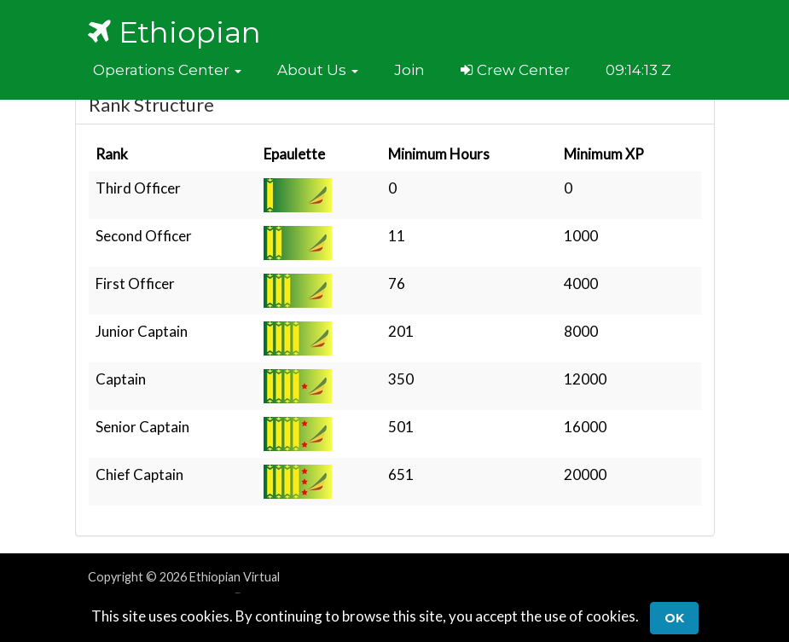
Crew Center (515, 69)
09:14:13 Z (638, 69)
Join (409, 69)
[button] (167, 70)
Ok (674, 618)
